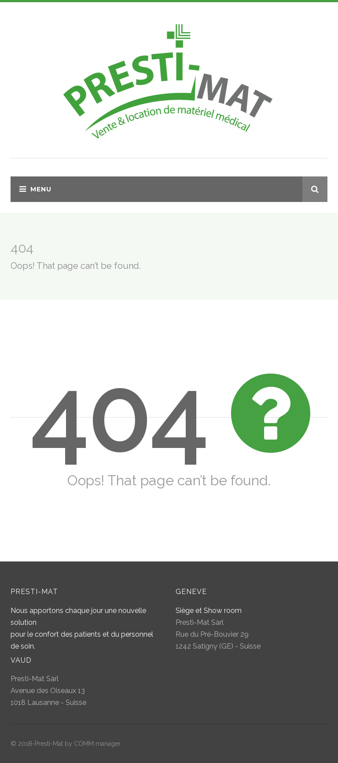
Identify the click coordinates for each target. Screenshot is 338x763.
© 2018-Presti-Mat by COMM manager (66, 743)
